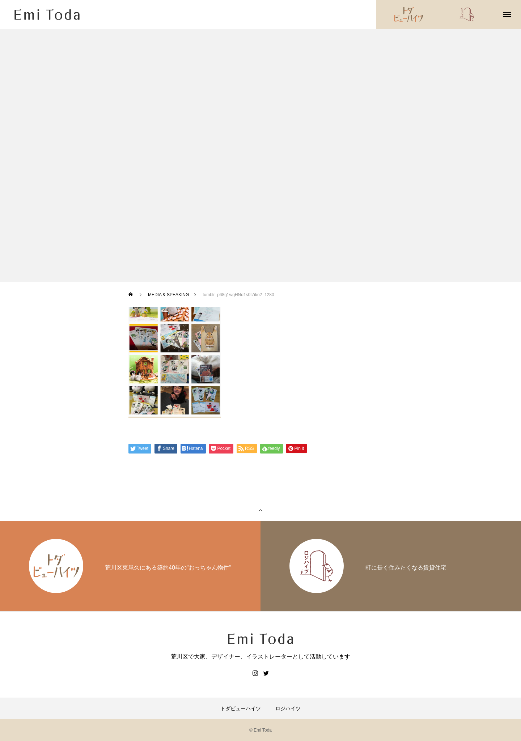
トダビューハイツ (240, 708)
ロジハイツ (288, 708)
